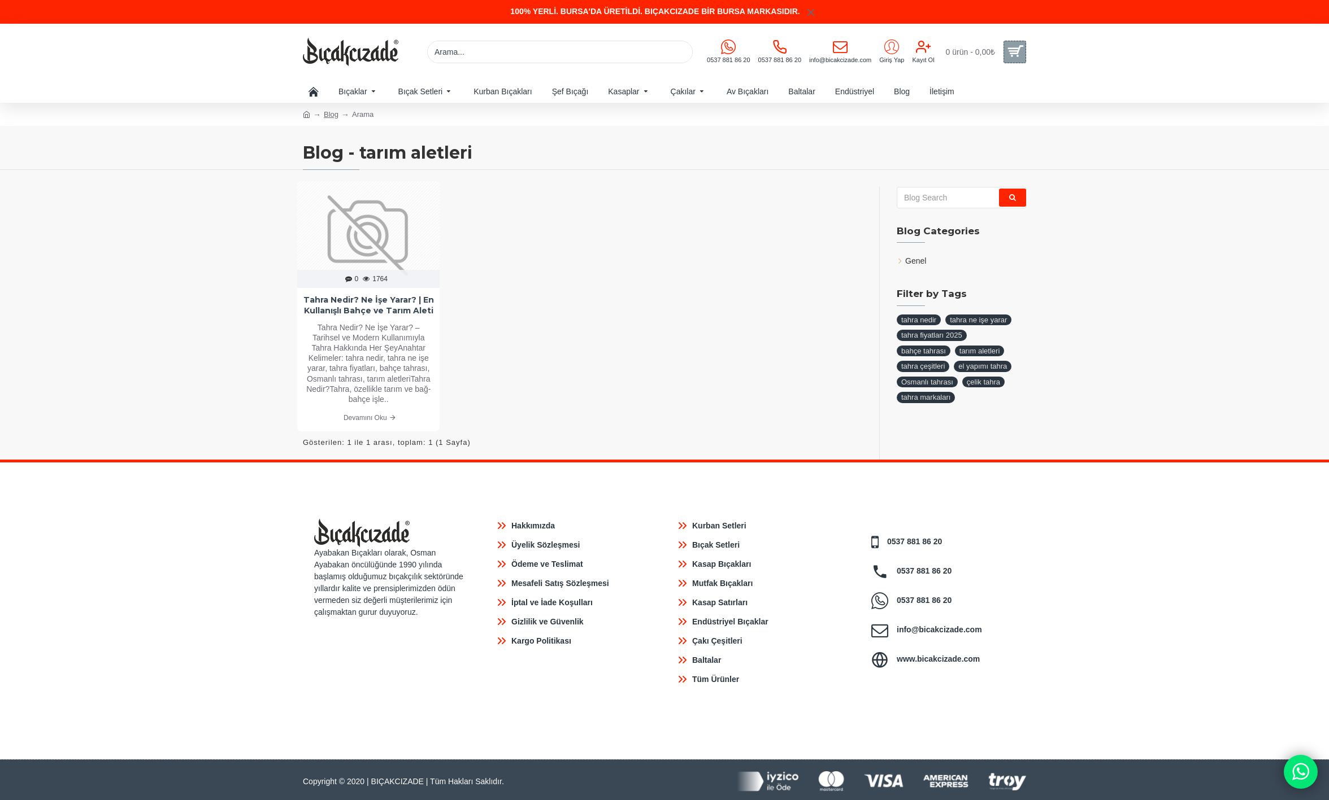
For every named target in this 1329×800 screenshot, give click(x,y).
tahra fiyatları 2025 (931, 335)
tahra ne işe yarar (978, 320)
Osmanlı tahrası (927, 382)
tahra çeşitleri (923, 366)
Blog (331, 114)
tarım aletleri (979, 351)
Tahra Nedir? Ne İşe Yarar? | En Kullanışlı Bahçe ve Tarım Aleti (368, 305)
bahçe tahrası (923, 351)
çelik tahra (983, 382)
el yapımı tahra (982, 366)
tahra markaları (925, 397)
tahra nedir (918, 320)
